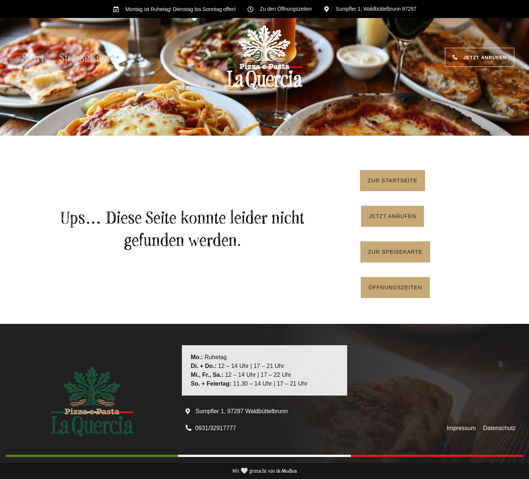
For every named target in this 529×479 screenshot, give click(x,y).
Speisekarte (87, 57)
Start (33, 57)
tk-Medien (286, 470)
